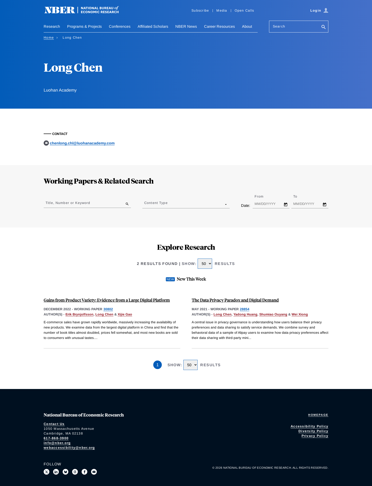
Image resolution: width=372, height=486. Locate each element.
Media (221, 10)
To (299, 196)
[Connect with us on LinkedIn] (56, 472)
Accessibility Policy (309, 426)
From (263, 196)
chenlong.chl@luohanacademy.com (82, 143)
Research (52, 26)
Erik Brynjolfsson (79, 314)
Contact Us (54, 424)
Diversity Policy (313, 431)
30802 (108, 309)
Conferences (119, 26)
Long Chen (104, 314)
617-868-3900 (56, 438)
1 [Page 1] (157, 364)
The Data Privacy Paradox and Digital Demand (235, 300)
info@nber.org (57, 443)
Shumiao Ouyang (273, 314)
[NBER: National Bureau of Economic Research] (85, 12)
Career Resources (219, 26)
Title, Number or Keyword (68, 203)
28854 (244, 309)
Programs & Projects (84, 26)
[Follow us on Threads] (75, 472)
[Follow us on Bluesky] (65, 472)
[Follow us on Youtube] (94, 472)
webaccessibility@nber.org (69, 447)
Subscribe (200, 10)
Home (49, 37)
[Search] (323, 27)
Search (279, 26)
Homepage (318, 415)
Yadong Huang (245, 314)
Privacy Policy (315, 436)
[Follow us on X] (46, 472)
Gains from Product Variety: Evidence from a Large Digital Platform (107, 300)
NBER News (186, 26)
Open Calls (244, 10)
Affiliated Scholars (153, 26)
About (247, 26)
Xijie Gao (125, 314)
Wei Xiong (300, 314)
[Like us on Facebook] (84, 472)
